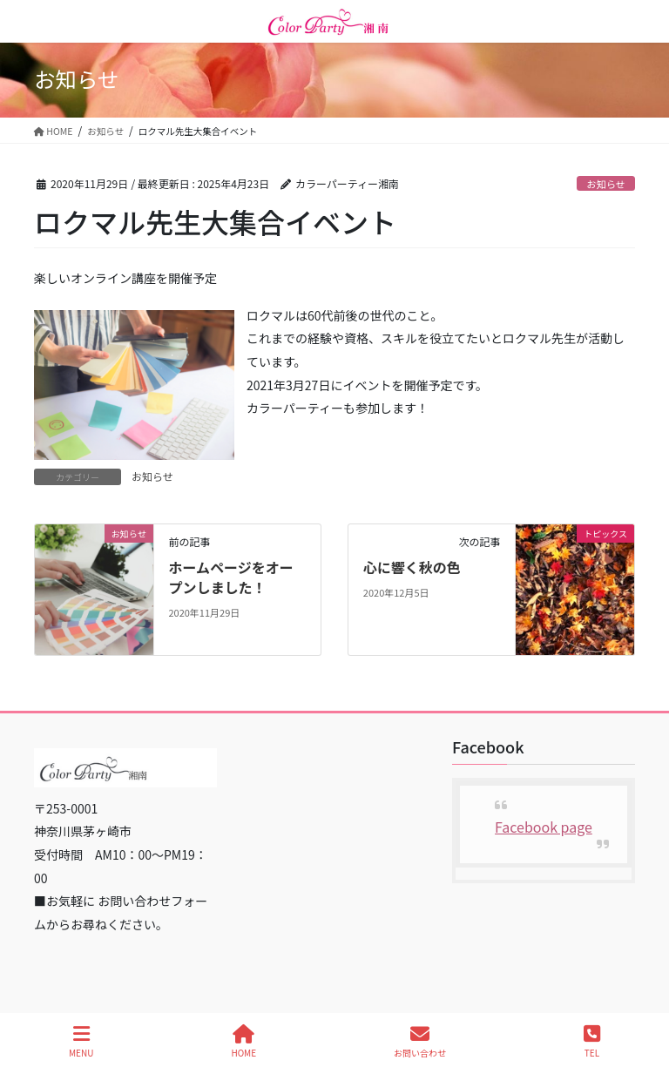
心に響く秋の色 (412, 567)
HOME (243, 1041)
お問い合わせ (420, 1041)
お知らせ (605, 184)
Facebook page (543, 826)
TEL (592, 1041)
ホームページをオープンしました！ (230, 577)
